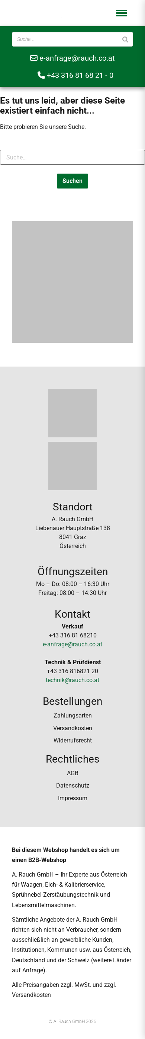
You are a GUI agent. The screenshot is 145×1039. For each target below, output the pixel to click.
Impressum (72, 798)
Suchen (72, 180)
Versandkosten (72, 728)
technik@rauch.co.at (72, 680)
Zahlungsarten (73, 715)
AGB (72, 773)
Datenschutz (72, 785)
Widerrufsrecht (73, 740)
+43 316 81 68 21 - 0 (75, 75)
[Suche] (125, 39)
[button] (121, 13)
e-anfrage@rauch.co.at (72, 58)
